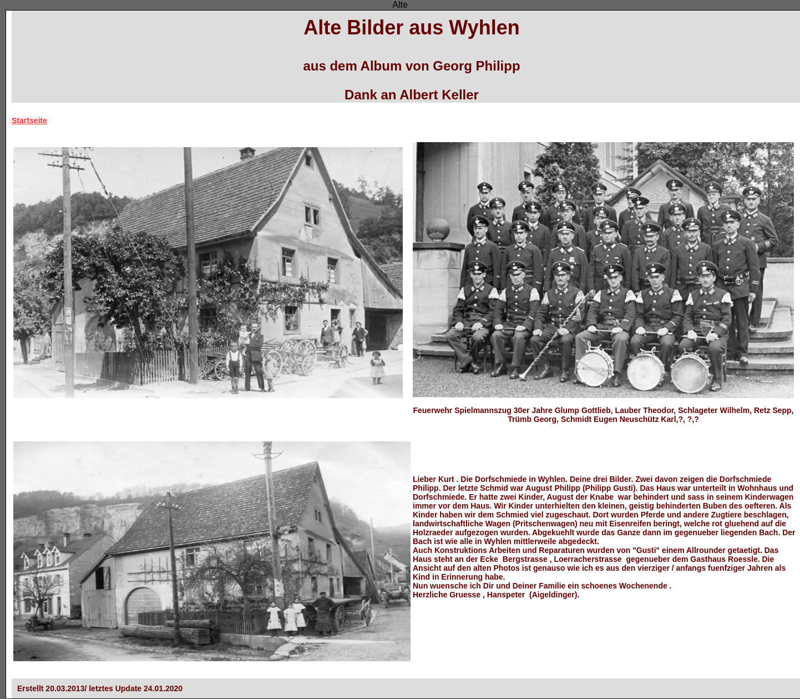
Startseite (29, 120)
